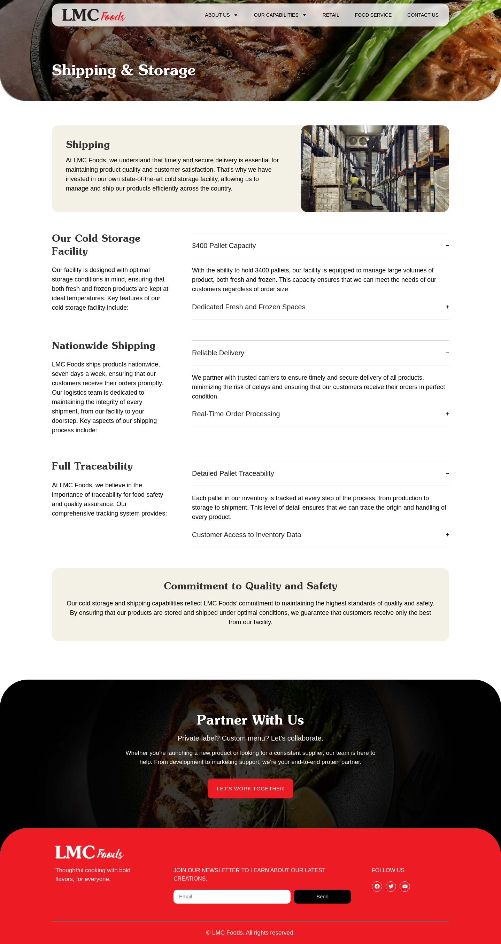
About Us (221, 15)
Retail (331, 15)
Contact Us (423, 15)
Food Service (373, 15)
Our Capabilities (280, 15)
